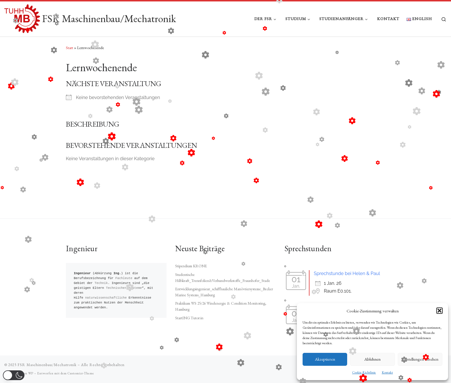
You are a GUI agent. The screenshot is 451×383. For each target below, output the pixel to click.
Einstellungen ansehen (420, 359)
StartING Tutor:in (189, 317)
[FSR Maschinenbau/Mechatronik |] (22, 17)
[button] (439, 311)
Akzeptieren (325, 359)
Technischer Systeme (124, 288)
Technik (101, 283)
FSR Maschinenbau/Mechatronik (47, 364)
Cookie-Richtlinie (364, 372)
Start (69, 47)
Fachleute (123, 278)
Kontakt (387, 372)
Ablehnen (372, 359)
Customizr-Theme (81, 373)
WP (30, 373)
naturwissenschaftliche (106, 298)
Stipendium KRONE (191, 265)
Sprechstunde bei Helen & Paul (347, 273)
